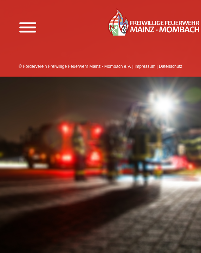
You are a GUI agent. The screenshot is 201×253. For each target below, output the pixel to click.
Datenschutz (170, 66)
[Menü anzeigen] (27, 27)
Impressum (145, 66)
